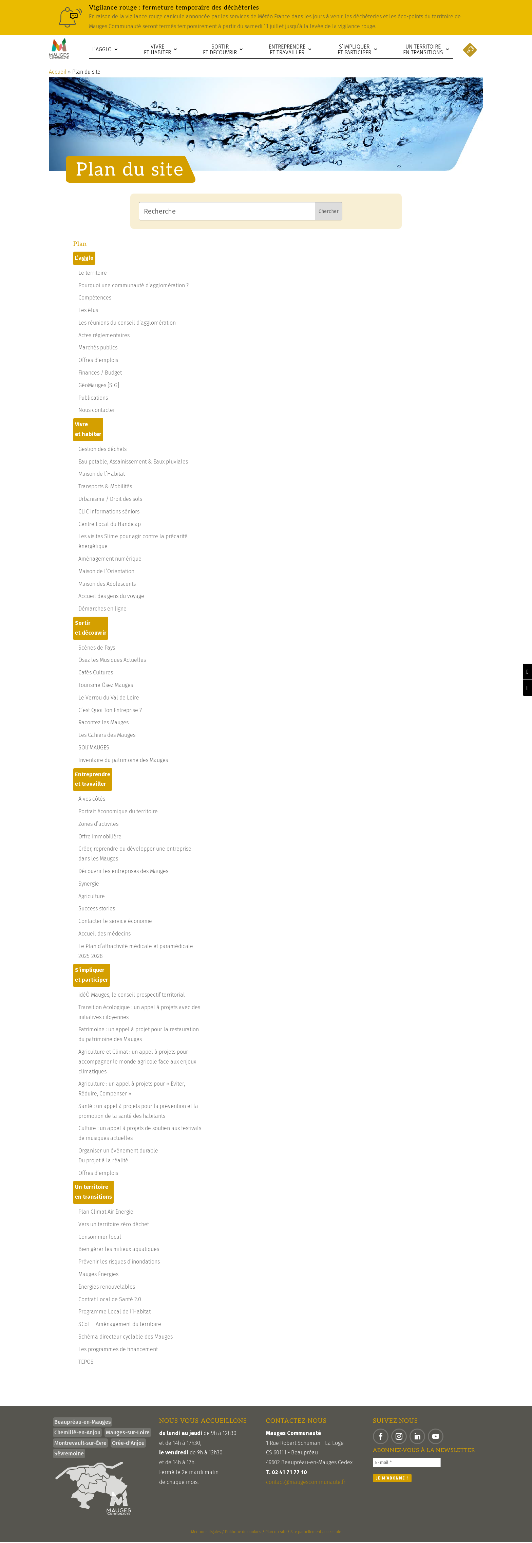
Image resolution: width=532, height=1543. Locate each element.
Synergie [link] (88, 885)
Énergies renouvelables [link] (106, 1288)
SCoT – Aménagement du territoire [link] (119, 1325)
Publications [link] (93, 399)
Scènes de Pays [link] (96, 649)
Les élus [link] (88, 311)
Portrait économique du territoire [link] (118, 812)
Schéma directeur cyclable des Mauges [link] (125, 1338)
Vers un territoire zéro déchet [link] (113, 1225)
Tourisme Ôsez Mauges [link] (105, 686)
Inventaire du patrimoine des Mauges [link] (123, 761)
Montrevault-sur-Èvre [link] (80, 1444)
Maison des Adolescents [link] (107, 585)
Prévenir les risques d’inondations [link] (119, 1262)
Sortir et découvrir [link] (220, 49)
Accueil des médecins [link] (104, 934)
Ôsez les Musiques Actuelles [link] (112, 661)
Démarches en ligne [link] (102, 609)
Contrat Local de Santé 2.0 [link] (109, 1300)
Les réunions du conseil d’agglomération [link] (127, 324)
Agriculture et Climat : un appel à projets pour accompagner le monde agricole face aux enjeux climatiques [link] (137, 1063)
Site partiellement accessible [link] (315, 1532)
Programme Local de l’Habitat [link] (114, 1312)
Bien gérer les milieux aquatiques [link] (118, 1250)
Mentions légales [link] (206, 1532)
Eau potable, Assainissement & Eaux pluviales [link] (133, 462)
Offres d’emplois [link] (98, 361)
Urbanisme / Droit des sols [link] (110, 500)
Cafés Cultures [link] (95, 673)
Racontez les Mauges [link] (103, 723)
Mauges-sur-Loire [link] (128, 1433)
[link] (266, 17)
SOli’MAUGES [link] (93, 748)
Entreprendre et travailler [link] (287, 49)
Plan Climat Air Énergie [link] (105, 1213)
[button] (380, 1437)
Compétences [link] (94, 298)
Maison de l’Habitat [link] (101, 475)
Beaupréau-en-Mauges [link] (82, 1423)
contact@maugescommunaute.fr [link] (305, 1483)
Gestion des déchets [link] (102, 450)
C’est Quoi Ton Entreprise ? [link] (110, 711)
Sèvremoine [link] (69, 1454)
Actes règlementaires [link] (104, 336)
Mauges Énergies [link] (98, 1275)
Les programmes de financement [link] (118, 1350)
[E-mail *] (407, 1463)
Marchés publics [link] (97, 348)
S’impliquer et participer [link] (354, 49)
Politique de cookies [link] (243, 1532)
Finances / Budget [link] (100, 373)
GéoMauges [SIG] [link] (98, 386)
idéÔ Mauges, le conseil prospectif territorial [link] (131, 996)
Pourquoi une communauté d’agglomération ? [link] (133, 286)
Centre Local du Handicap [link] (109, 525)
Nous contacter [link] (96, 411)
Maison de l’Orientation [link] (106, 572)
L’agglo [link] (102, 49)
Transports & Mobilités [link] (105, 487)
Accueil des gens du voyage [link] (111, 597)
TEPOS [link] (86, 1363)
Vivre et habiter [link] (157, 49)
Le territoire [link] (92, 274)
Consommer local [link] (99, 1238)
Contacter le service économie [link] (115, 922)
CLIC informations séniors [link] (108, 512)
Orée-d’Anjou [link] (128, 1444)
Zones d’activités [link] (98, 825)
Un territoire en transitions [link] (423, 49)
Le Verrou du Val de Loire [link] (108, 698)
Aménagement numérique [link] (109, 560)
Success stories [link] (96, 909)
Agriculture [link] (91, 897)
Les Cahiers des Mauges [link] (106, 736)
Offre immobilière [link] (99, 837)
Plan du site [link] (275, 1532)
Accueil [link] (57, 73)
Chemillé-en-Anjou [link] (77, 1433)
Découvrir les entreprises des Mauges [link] (123, 872)
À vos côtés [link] (91, 800)
